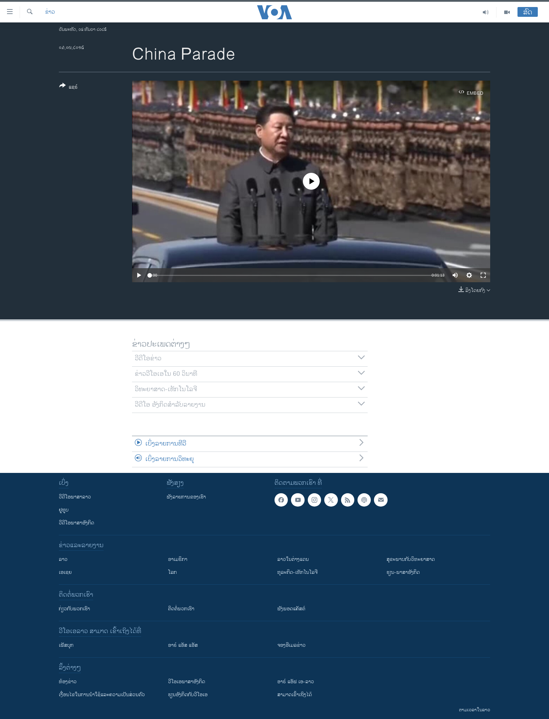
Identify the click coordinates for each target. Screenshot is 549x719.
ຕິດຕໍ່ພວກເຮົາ (181, 608)
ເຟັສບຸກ (66, 645)
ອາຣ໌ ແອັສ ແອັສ (183, 645)
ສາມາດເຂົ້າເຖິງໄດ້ (294, 694)
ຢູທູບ (64, 510)
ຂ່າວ (50, 12)
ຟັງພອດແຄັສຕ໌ (291, 608)
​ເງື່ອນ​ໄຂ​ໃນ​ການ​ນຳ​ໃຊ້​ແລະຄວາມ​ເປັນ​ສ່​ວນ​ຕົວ (102, 694)
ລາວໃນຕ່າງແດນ (293, 559)
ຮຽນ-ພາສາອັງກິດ (403, 572)
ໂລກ (172, 572)
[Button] (68, 88)
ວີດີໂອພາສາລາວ (75, 497)
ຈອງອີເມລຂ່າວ (291, 645)
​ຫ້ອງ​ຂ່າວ (68, 681)
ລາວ (63, 559)
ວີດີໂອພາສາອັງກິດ (76, 523)
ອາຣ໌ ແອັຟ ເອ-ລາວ (295, 681)
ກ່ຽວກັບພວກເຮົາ (74, 608)
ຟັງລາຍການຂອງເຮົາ (186, 497)
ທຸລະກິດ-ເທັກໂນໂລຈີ (297, 572)
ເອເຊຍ (65, 572)
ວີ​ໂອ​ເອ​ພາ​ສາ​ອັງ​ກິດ (186, 681)
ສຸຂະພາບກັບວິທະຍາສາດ (411, 559)
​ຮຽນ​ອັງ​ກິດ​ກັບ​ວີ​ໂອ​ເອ (188, 694)
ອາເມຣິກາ (177, 559)
